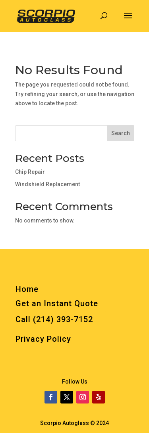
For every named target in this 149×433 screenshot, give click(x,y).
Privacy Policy (43, 339)
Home (27, 289)
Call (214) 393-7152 (54, 319)
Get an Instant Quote (56, 303)
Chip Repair (30, 172)
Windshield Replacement (47, 184)
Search (120, 133)
